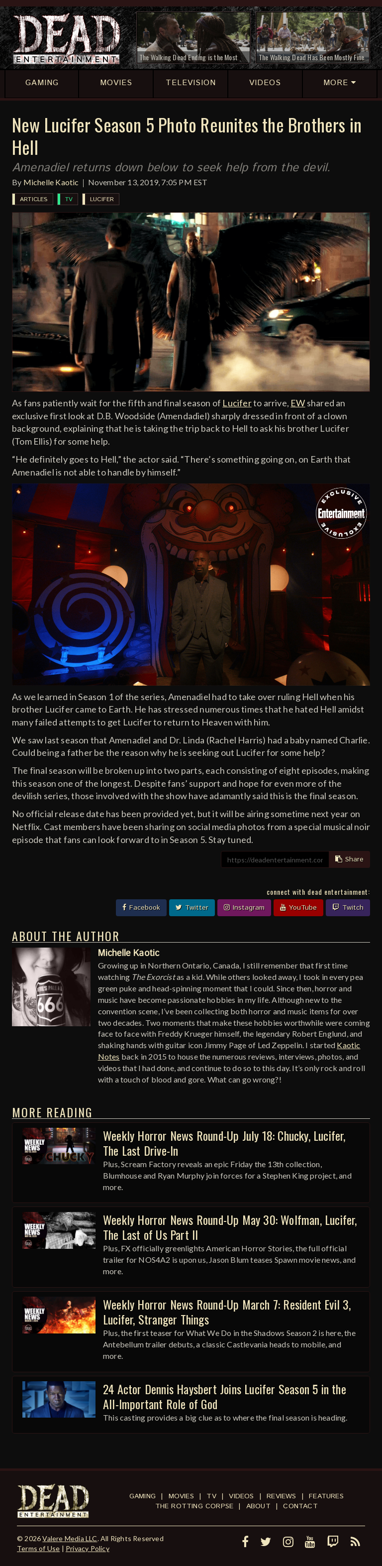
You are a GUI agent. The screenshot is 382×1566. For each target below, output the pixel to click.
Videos (241, 1496)
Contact (300, 1506)
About (258, 1506)
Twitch (348, 908)
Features (326, 1496)
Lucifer (102, 199)
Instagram (244, 908)
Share (349, 859)
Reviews (281, 1496)
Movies (181, 1496)
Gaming (142, 1496)
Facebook (141, 908)
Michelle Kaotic (51, 182)
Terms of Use (38, 1548)
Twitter (192, 908)
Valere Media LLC (69, 1538)
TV (69, 199)
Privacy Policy (87, 1548)
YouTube (298, 908)
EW (297, 402)
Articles (34, 199)
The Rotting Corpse (194, 1506)
